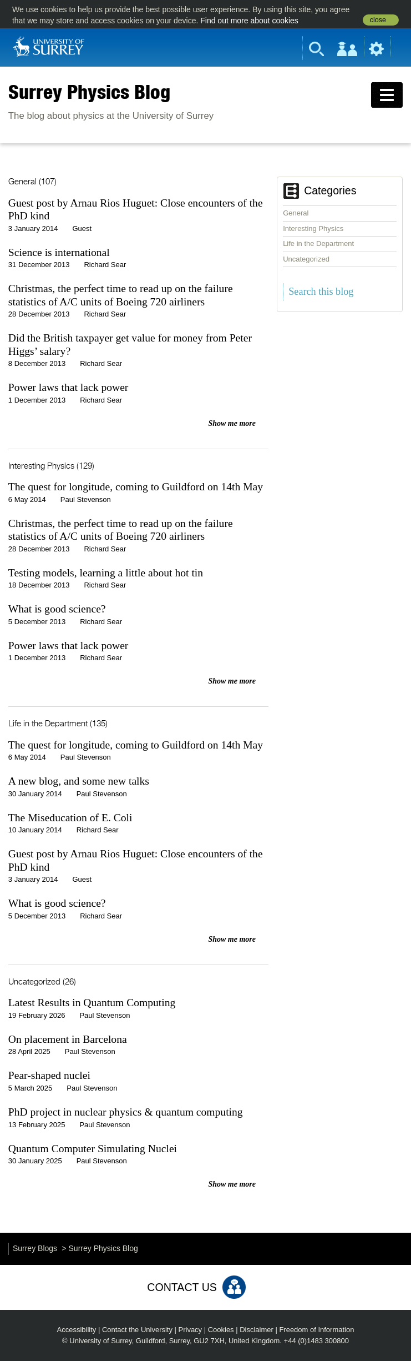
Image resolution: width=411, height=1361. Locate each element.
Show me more (232, 423)
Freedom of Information (316, 1329)
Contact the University (137, 1329)
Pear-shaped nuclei (49, 1075)
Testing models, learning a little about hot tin (105, 573)
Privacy (190, 1329)
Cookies (221, 1329)
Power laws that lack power (68, 387)
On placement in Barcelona (67, 1039)
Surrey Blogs (35, 1248)
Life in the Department (318, 243)
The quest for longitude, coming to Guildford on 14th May (135, 487)
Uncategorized (306, 259)
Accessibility (77, 1329)
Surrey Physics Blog (89, 91)
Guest (82, 228)
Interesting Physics (313, 228)
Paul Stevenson (85, 499)
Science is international (59, 252)
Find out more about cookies (249, 20)
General (295, 213)
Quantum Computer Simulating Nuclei (92, 1148)
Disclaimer (256, 1329)
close (378, 20)
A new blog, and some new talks (78, 781)
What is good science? (57, 609)
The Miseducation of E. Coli (70, 817)
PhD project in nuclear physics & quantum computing (125, 1112)
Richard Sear (105, 264)
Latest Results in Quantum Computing (92, 1002)
